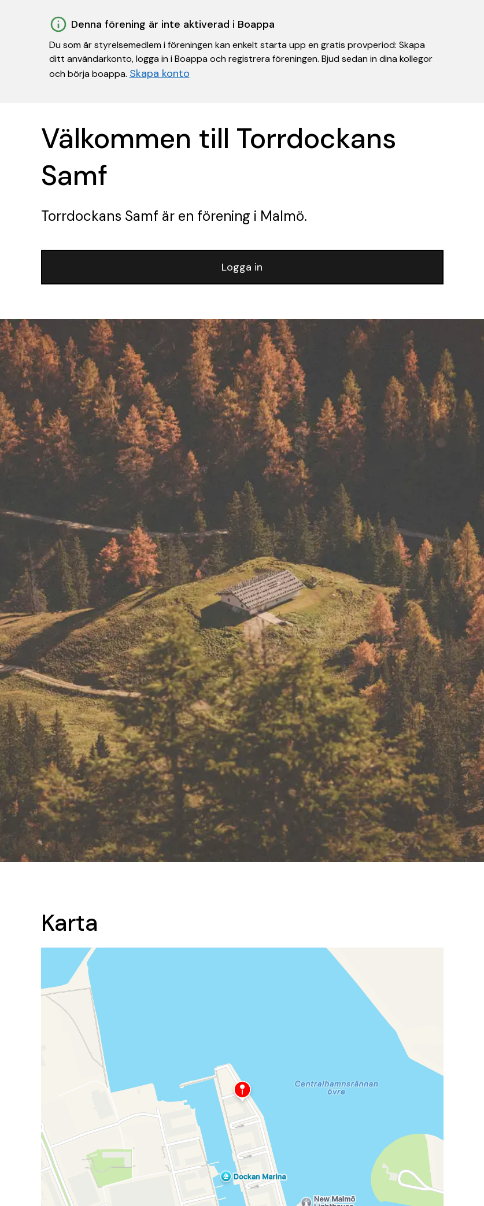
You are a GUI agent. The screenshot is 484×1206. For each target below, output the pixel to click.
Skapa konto (160, 73)
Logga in (242, 267)
